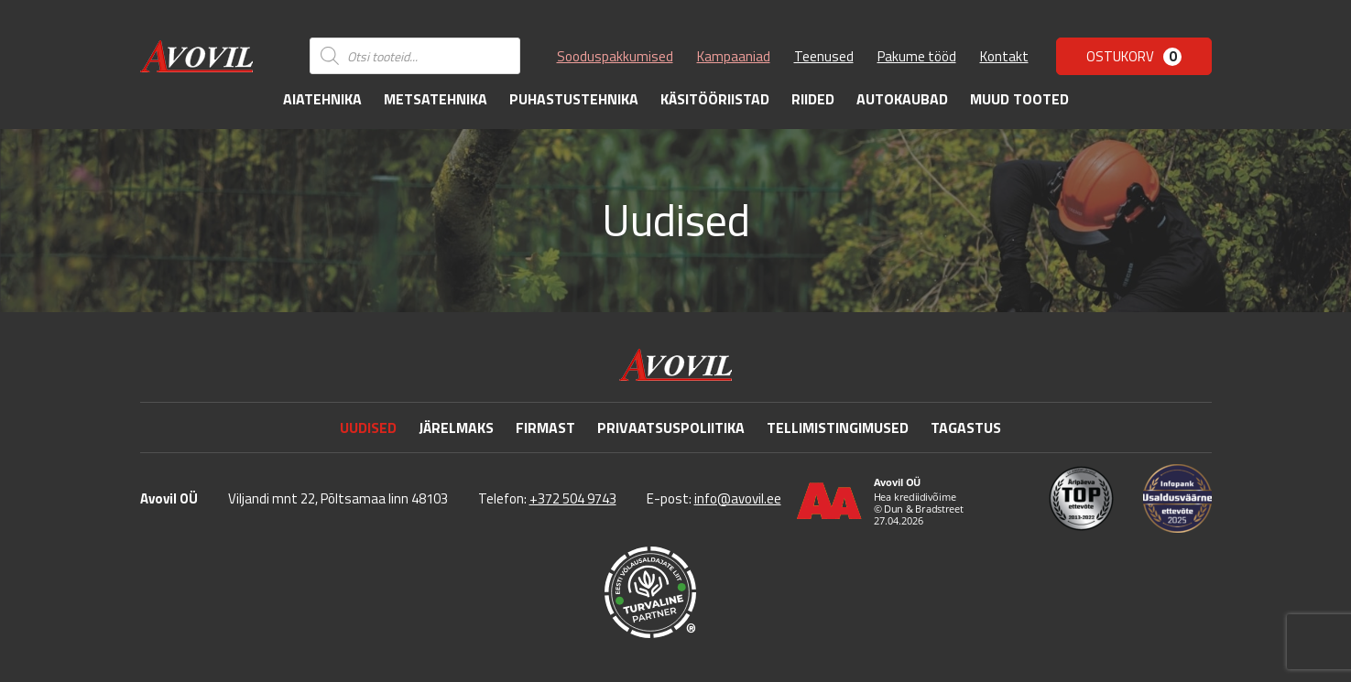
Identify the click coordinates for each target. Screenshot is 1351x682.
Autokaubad (902, 99)
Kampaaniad (733, 56)
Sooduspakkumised (615, 56)
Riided (812, 99)
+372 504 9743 (572, 498)
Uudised (368, 427)
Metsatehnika (435, 99)
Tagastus (966, 427)
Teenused (824, 56)
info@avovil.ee (737, 498)
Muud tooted (1019, 99)
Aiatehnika (322, 99)
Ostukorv (1134, 56)
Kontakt (1004, 56)
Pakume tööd (916, 56)
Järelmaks (456, 427)
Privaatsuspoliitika (671, 427)
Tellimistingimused (838, 427)
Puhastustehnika (573, 99)
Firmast (545, 427)
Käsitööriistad (714, 99)
